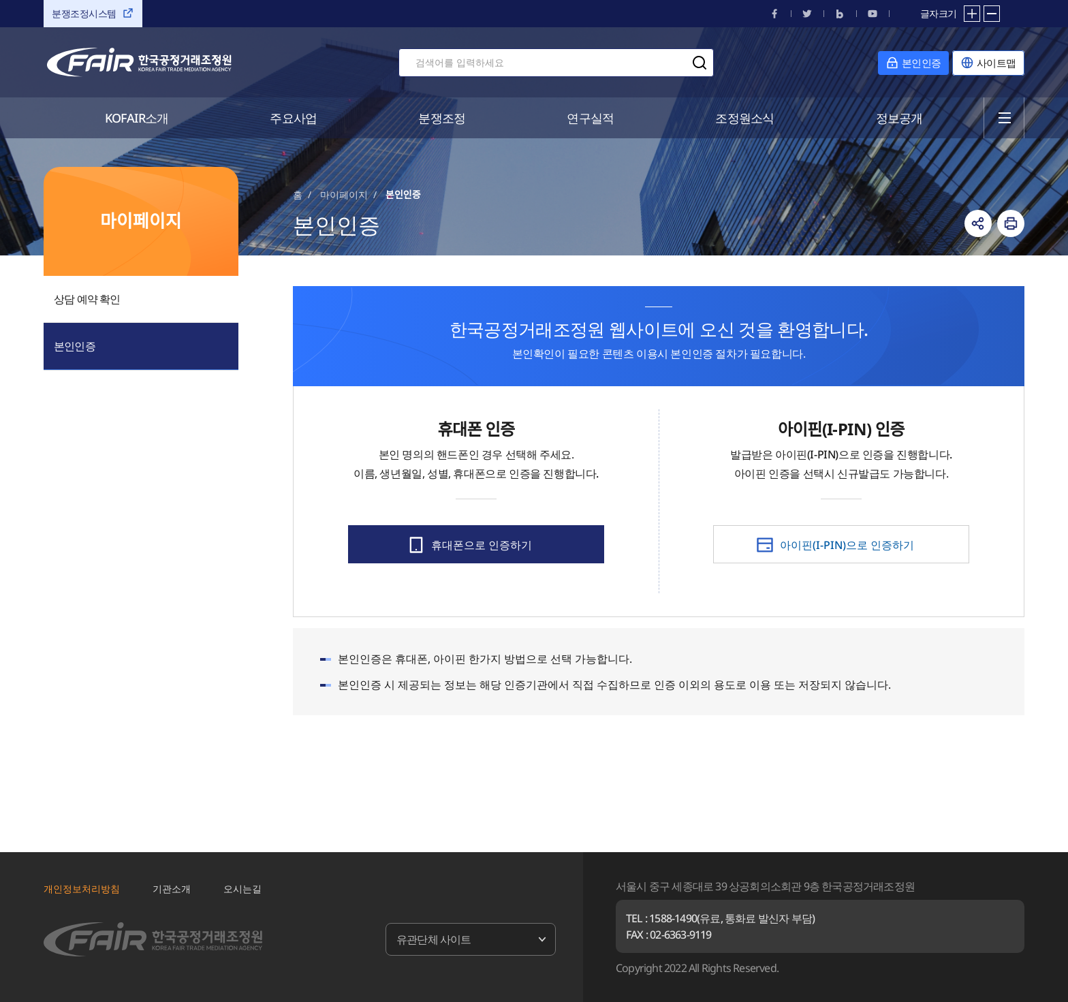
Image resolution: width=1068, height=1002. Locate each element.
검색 (699, 62)
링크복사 (978, 223)
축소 (992, 13)
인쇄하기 (1010, 223)
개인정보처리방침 (82, 888)
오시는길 (242, 888)
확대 (972, 13)
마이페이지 (344, 194)
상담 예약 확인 (87, 299)
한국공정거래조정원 (139, 62)
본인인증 (74, 346)
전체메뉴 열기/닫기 (1004, 117)
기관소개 (172, 888)
